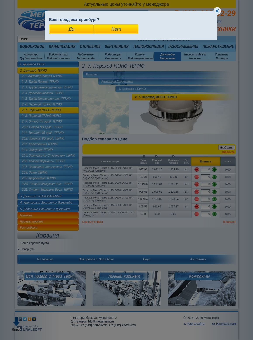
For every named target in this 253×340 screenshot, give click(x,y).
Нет (116, 29)
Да (71, 29)
